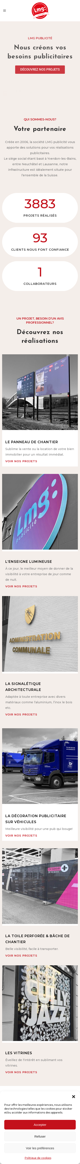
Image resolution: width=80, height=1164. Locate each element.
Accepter (40, 1124)
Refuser (40, 1136)
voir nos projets (21, 461)
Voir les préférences (40, 1148)
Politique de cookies (38, 1158)
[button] (73, 1097)
